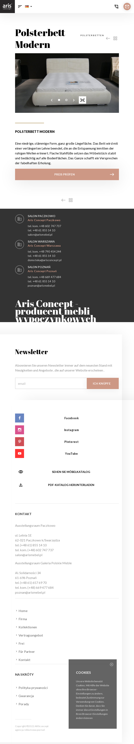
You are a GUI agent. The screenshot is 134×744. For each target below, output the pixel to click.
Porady (22, 704)
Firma (21, 618)
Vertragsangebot (29, 635)
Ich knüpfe (102, 383)
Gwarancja (24, 695)
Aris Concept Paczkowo (44, 220)
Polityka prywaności (31, 687)
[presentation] (51, 100)
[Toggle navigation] (20, 6)
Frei (19, 643)
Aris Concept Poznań (42, 271)
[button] (28, 6)
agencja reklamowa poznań (30, 729)
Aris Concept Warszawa (44, 245)
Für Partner (25, 651)
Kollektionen (26, 627)
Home (21, 610)
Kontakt (22, 659)
